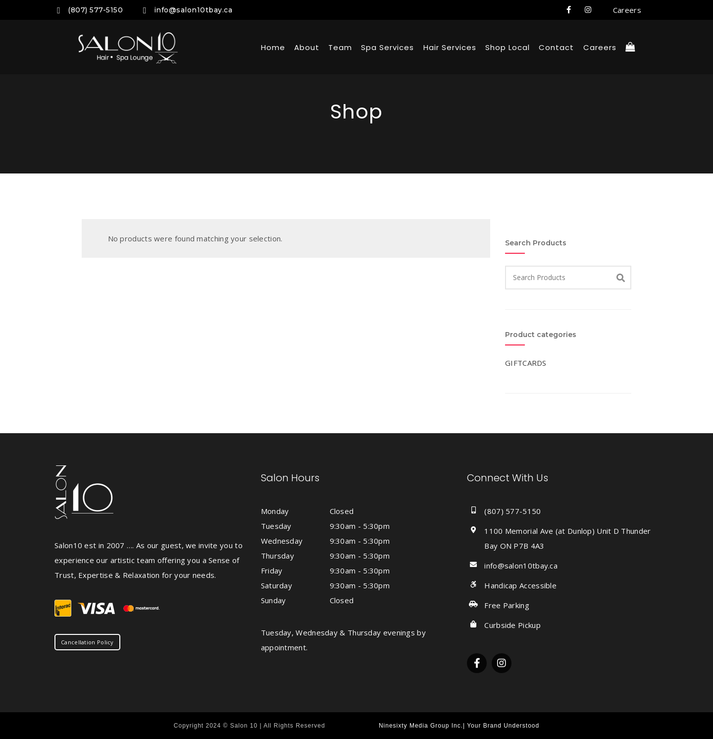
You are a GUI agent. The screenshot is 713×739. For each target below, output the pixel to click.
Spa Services (387, 47)
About (306, 47)
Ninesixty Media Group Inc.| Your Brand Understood (459, 725)
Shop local (507, 47)
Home (273, 47)
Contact (556, 47)
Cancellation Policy (87, 642)
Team (340, 47)
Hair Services (449, 47)
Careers (627, 10)
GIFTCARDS (526, 363)
